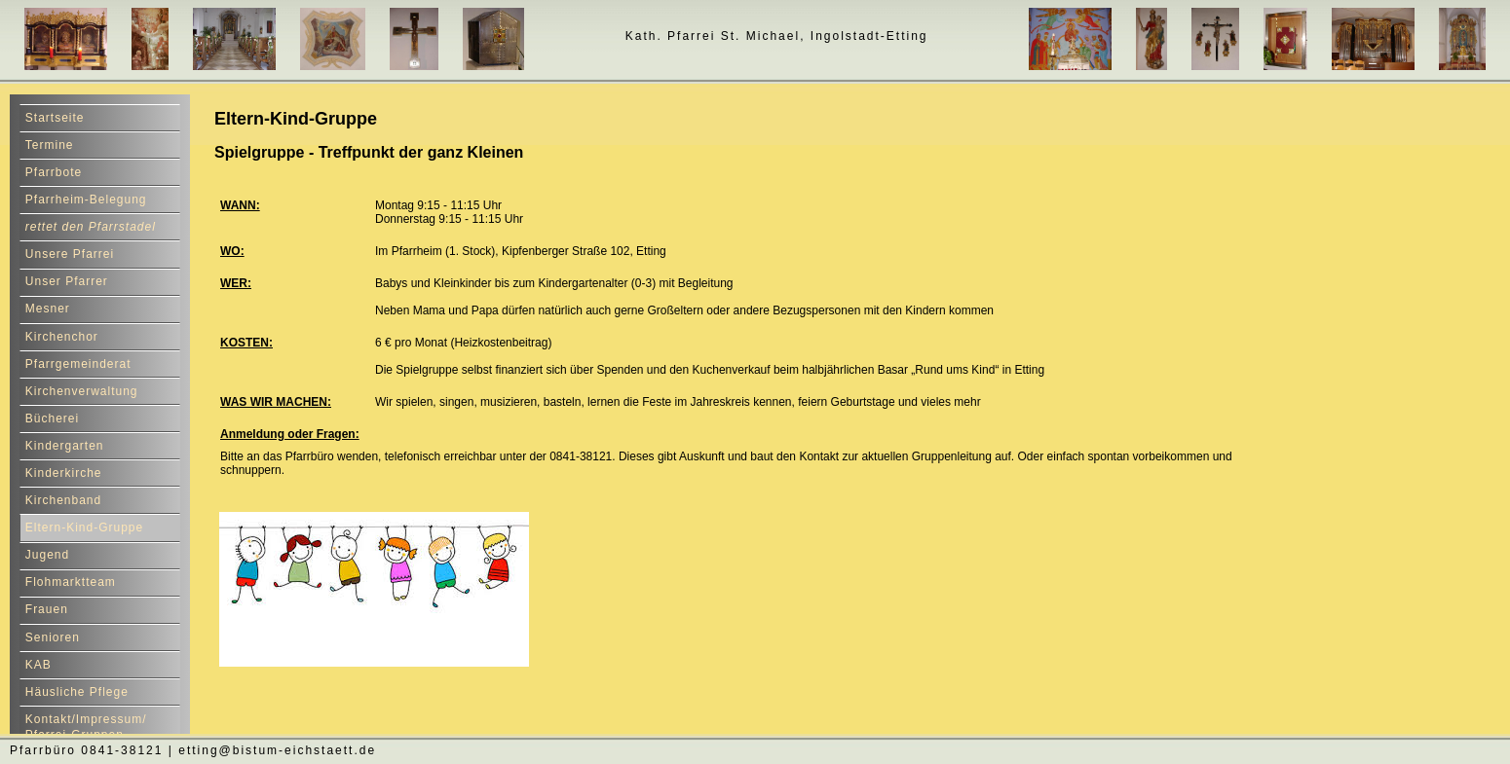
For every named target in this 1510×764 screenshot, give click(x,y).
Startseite (55, 118)
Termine (49, 145)
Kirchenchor (61, 337)
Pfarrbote (53, 172)
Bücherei (52, 418)
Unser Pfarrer (66, 281)
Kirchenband (63, 500)
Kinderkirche (63, 473)
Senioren (52, 637)
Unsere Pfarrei (69, 254)
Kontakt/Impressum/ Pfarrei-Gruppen (86, 727)
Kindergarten (64, 446)
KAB (38, 665)
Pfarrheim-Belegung (86, 199)
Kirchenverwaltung (81, 391)
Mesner (47, 308)
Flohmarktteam (70, 582)
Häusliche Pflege (77, 692)
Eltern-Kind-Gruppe (84, 527)
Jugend (47, 555)
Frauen (46, 609)
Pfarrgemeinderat (78, 364)
